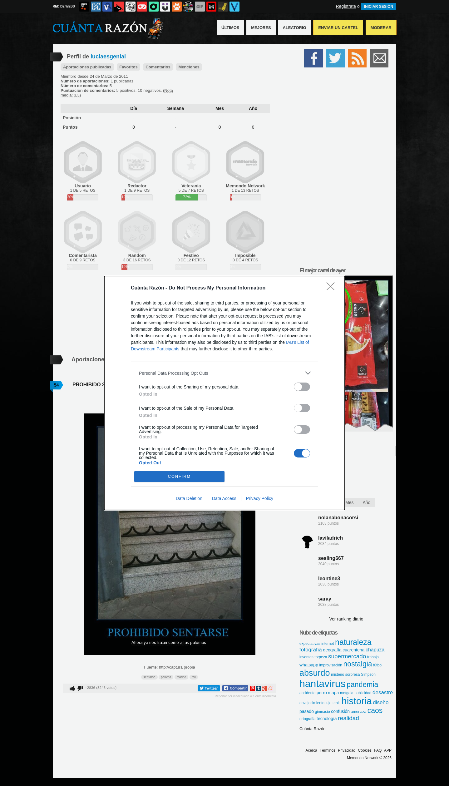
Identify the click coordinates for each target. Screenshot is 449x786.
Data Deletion (189, 498)
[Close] (332, 288)
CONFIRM (179, 476)
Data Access (224, 498)
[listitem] (224, 373)
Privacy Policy (259, 498)
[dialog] (224, 393)
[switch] (302, 387)
